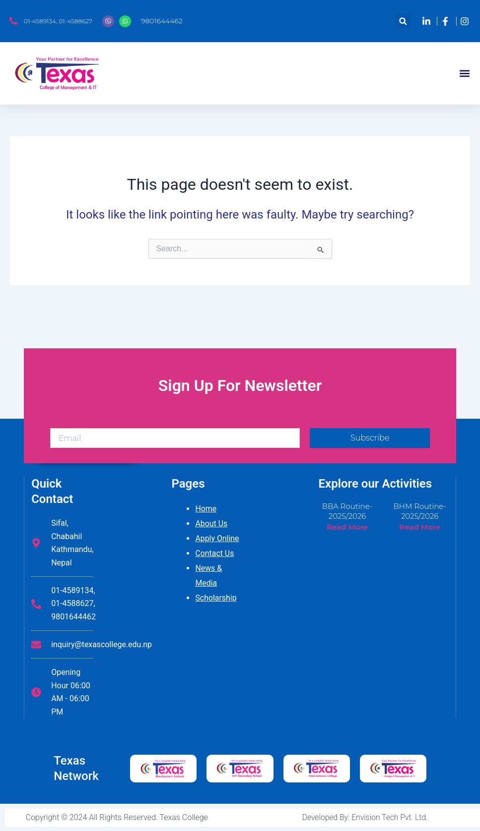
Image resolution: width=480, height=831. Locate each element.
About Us (211, 523)
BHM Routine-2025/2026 (419, 511)
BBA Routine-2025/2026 (347, 511)
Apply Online (217, 538)
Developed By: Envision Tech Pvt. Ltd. (365, 817)
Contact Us (214, 553)
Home (205, 508)
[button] (403, 21)
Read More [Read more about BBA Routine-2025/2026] (347, 527)
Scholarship (216, 598)
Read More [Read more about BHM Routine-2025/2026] (419, 527)
